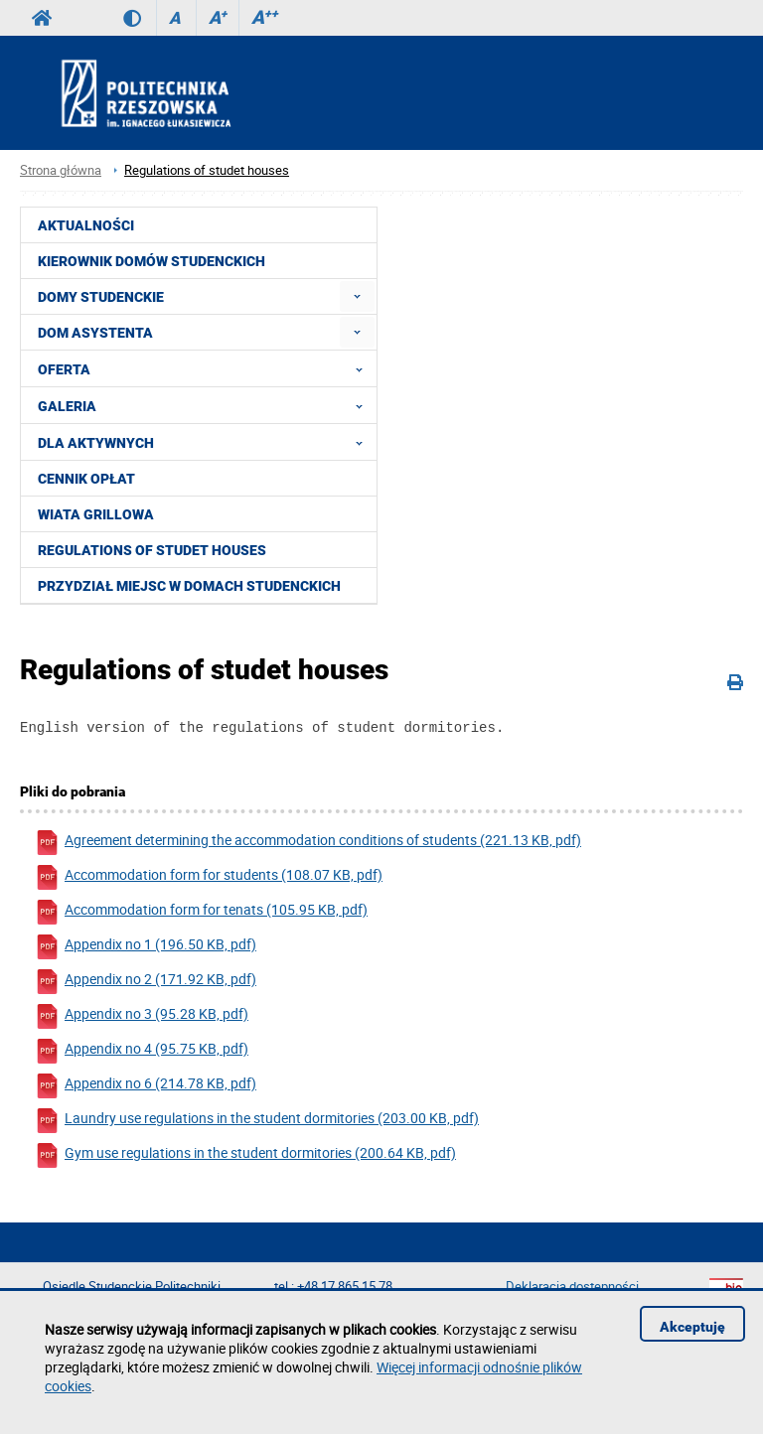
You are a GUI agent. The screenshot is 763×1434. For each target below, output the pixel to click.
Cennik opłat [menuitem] (86, 479)
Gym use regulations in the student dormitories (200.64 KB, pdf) (245, 1158)
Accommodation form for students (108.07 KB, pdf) (208, 880)
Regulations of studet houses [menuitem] (152, 550)
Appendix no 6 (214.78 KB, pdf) (145, 1088)
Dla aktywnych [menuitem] (206, 442)
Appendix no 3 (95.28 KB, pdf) (141, 1019)
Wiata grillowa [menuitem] (96, 514)
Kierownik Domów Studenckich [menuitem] (151, 261)
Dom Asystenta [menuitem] (95, 333)
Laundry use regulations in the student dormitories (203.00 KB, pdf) (257, 1123)
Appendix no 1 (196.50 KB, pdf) (145, 949)
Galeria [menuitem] (206, 405)
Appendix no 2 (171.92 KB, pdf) (145, 984)
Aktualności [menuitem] (86, 225)
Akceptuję (692, 1327)
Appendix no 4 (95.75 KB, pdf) (141, 1054)
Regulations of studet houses (206, 170)
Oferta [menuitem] (206, 368)
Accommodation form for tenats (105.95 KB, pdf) (201, 915)
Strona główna (60, 170)
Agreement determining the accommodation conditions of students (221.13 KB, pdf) (308, 845)
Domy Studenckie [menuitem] (101, 297)
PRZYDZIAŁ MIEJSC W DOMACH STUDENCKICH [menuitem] (189, 586)
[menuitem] (357, 296)
